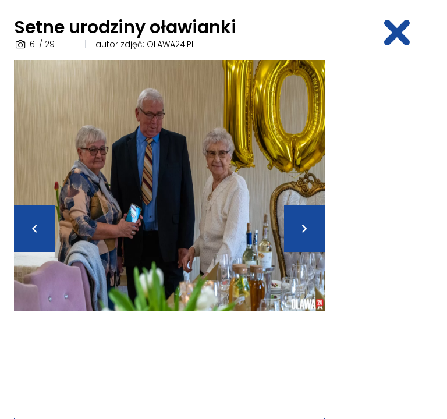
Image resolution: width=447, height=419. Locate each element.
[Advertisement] (393, 234)
